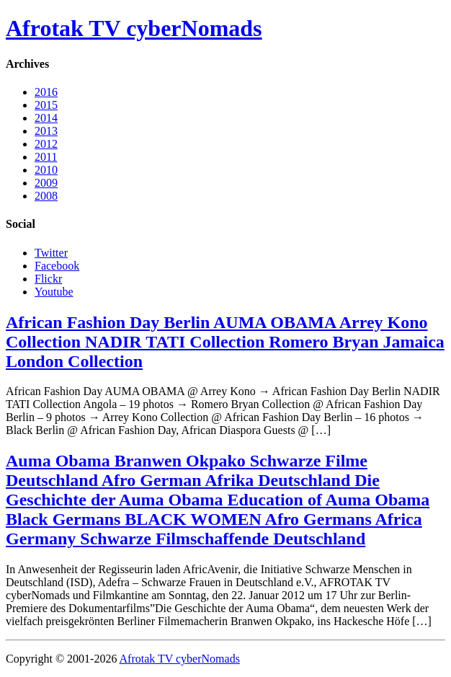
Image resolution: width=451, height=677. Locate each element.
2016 (46, 92)
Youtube (54, 292)
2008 (46, 196)
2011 (46, 157)
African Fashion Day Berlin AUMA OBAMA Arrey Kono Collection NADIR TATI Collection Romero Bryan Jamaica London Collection (225, 342)
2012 (46, 144)
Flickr (48, 279)
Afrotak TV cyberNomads (134, 28)
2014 (46, 118)
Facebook (57, 266)
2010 (46, 170)
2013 (46, 131)
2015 (46, 105)
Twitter (51, 253)
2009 (46, 183)
